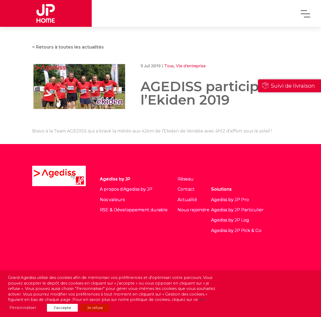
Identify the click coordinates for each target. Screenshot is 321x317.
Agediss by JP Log (230, 220)
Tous (169, 65)
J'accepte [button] (62, 307)
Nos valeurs (112, 199)
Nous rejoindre (193, 209)
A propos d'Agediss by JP (126, 189)
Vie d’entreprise (191, 65)
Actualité (187, 199)
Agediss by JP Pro (230, 199)
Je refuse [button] (95, 307)
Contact (186, 189)
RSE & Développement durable (134, 209)
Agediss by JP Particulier (237, 209)
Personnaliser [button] (22, 307)
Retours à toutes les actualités (70, 47)
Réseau (186, 179)
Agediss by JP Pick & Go (236, 230)
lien (202, 299)
